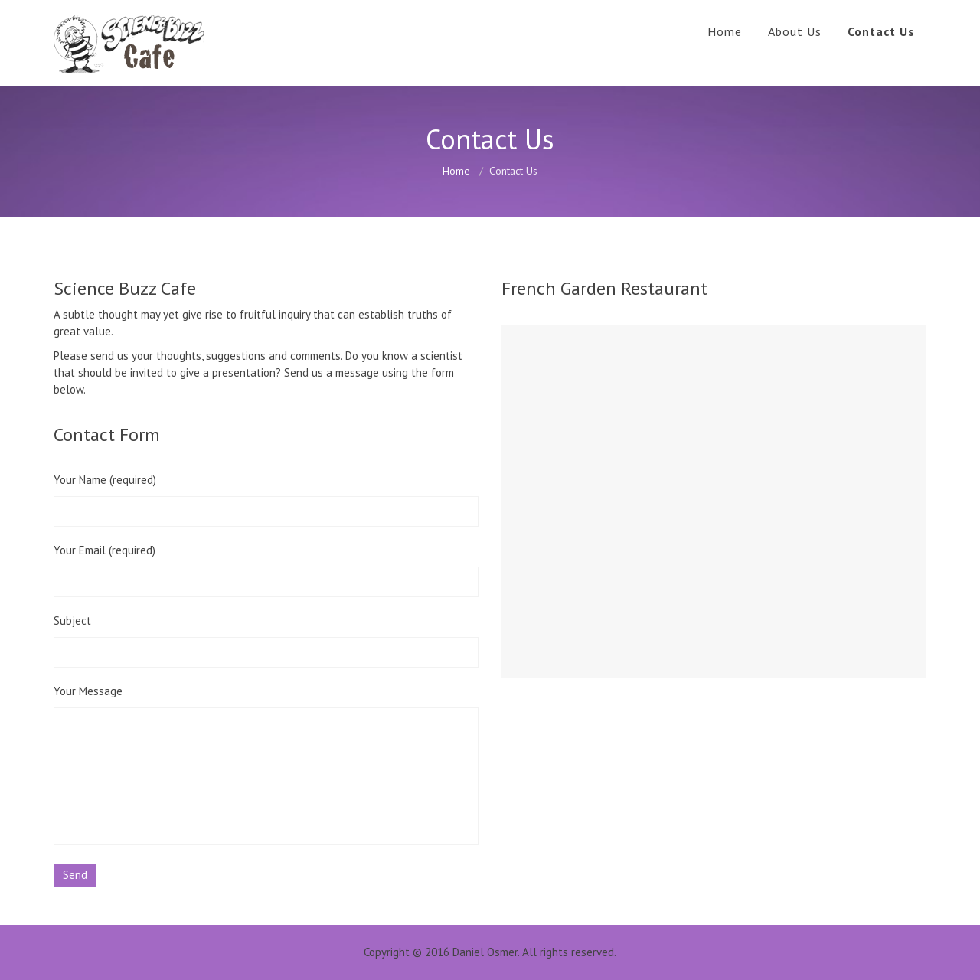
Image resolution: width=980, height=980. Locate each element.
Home (724, 31)
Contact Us (881, 31)
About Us (795, 31)
